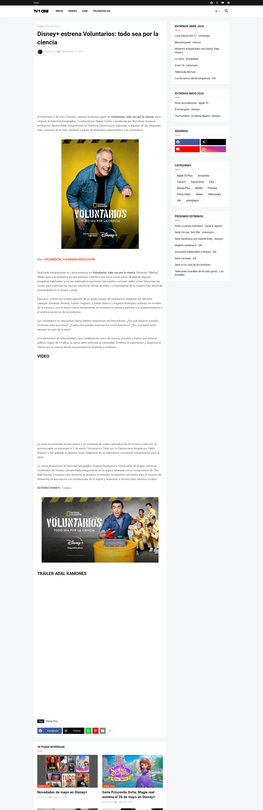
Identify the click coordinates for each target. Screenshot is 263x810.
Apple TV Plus (185, 175)
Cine (85, 10)
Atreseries (203, 175)
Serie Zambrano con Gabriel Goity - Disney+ (199, 238)
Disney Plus (52, 26)
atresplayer (192, 200)
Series (72, 10)
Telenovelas (101, 10)
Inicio (36, 2)
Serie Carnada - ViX (185, 258)
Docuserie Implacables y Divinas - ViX (195, 251)
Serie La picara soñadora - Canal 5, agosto (198, 225)
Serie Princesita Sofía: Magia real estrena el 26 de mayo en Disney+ (128, 794)
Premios (212, 188)
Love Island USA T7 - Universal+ (192, 35)
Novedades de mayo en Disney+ (62, 792)
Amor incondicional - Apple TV (191, 103)
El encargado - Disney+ (187, 109)
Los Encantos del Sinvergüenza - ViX (195, 78)
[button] (217, 11)
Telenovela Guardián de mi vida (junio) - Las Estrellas (199, 273)
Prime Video (183, 194)
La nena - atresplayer (187, 58)
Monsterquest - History (188, 42)
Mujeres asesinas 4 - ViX (188, 245)
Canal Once (197, 181)
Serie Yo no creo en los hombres (192, 264)
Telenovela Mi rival (185, 71)
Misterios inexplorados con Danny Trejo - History (197, 50)
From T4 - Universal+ (186, 65)
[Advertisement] (100, 84)
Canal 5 (181, 181)
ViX (179, 200)
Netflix (199, 188)
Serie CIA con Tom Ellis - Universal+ (194, 232)
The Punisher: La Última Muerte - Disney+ (198, 115)
